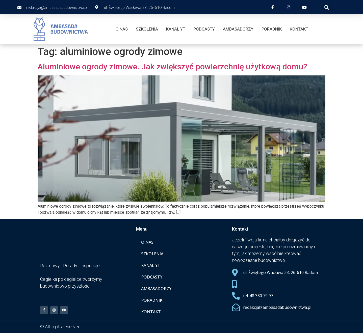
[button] (327, 7)
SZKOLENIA (147, 29)
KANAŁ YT (175, 29)
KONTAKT (299, 29)
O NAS (122, 29)
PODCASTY (204, 29)
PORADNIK (272, 29)
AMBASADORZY (238, 29)
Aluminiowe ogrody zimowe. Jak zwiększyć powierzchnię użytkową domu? (172, 66)
